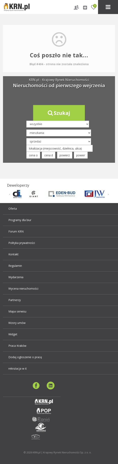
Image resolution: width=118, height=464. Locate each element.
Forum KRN (16, 231)
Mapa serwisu (17, 311)
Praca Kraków (17, 346)
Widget (12, 334)
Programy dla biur (19, 220)
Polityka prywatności (21, 243)
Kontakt (13, 254)
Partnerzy (14, 300)
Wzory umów (17, 323)
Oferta (12, 208)
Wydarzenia (15, 277)
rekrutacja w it (17, 368)
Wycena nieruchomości (23, 288)
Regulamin (15, 266)
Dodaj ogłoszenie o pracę (25, 357)
